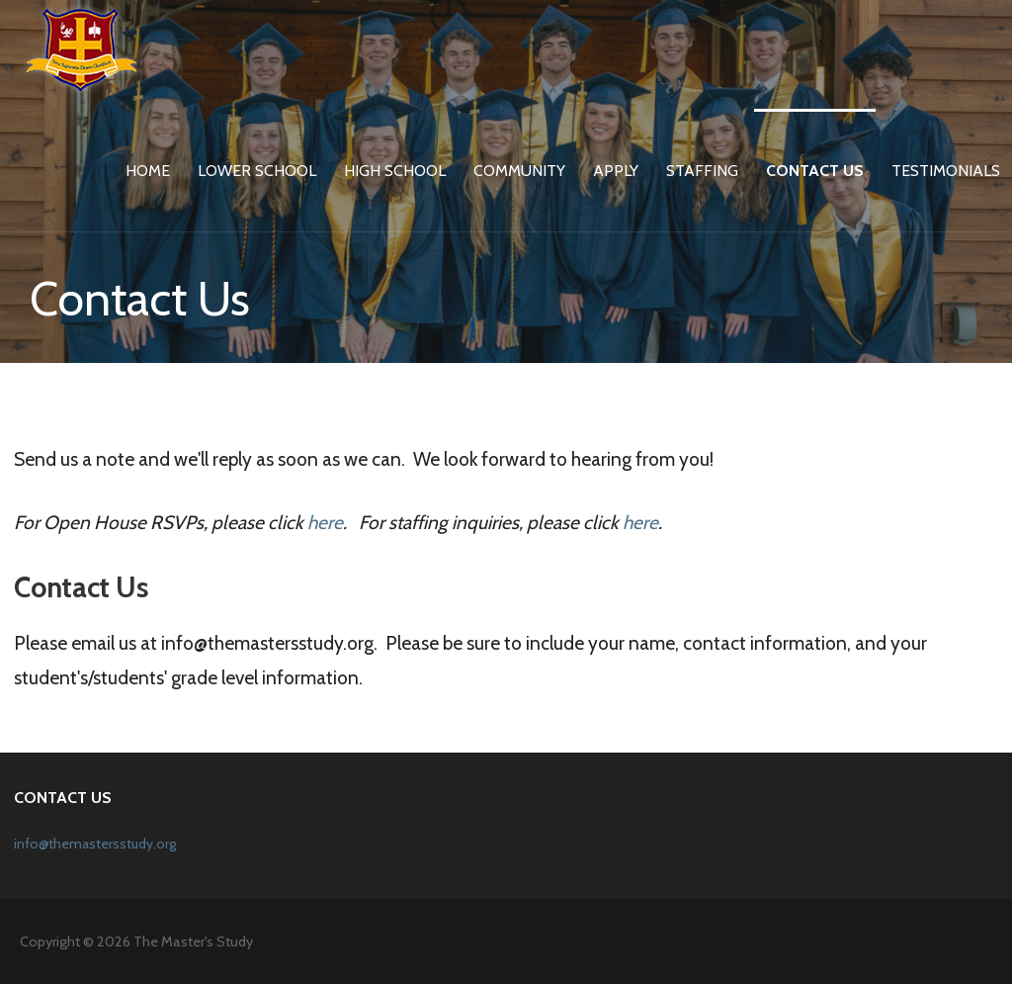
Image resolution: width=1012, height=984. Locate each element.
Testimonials (945, 170)
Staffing (702, 170)
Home (148, 170)
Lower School (257, 170)
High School (395, 170)
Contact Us (815, 170)
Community (519, 170)
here (325, 522)
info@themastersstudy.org (95, 843)
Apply (615, 170)
